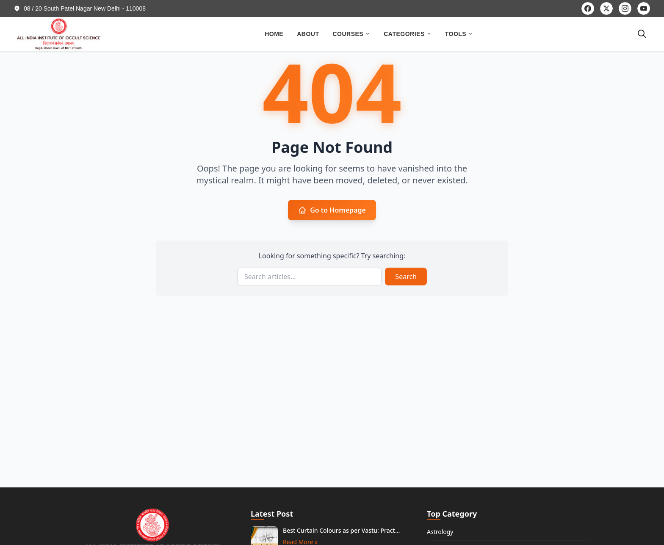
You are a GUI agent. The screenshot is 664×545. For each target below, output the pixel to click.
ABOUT (308, 33)
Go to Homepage (332, 210)
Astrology (440, 532)
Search (406, 276)
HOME (274, 33)
